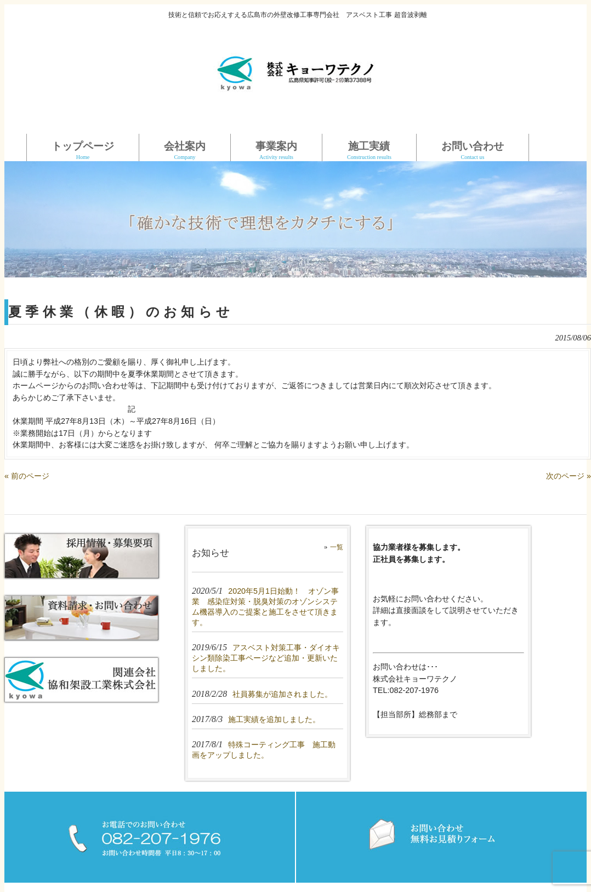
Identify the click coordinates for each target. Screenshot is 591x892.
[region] (295, 219)
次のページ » (568, 475)
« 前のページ (26, 475)
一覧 (336, 547)
